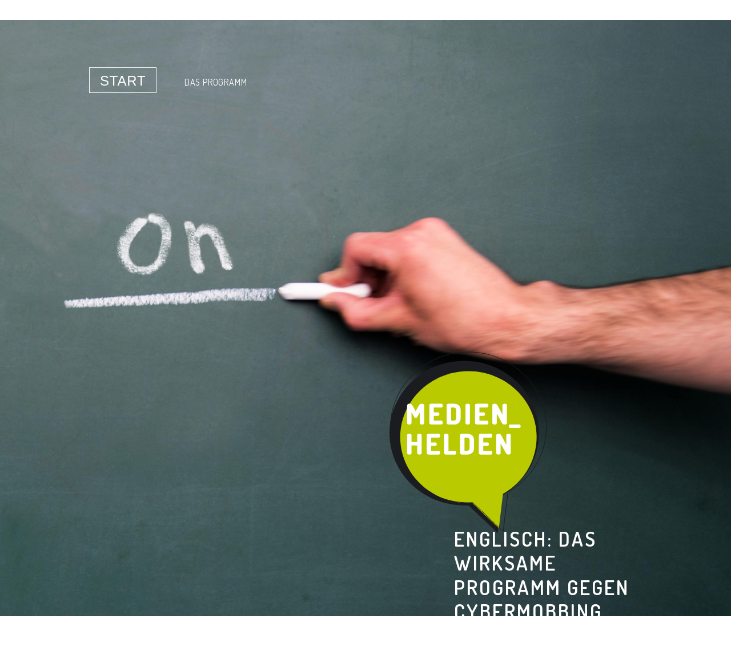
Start (123, 80)
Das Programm (215, 82)
